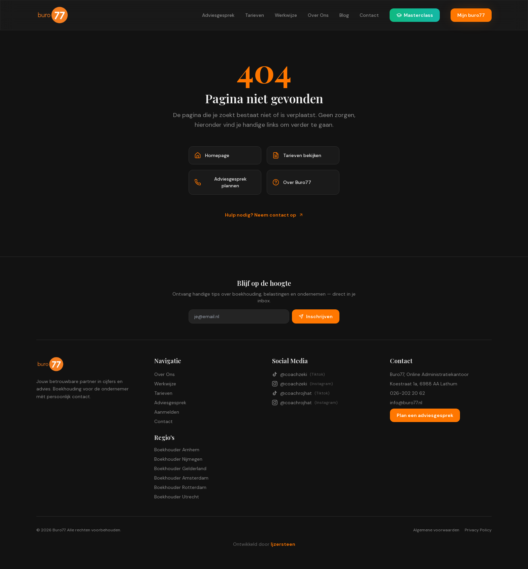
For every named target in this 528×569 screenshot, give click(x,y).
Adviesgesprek (218, 15)
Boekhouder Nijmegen (178, 459)
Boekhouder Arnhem (176, 450)
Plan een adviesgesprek (425, 415)
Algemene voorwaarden (436, 530)
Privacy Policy (478, 530)
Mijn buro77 (471, 15)
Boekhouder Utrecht (176, 497)
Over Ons (318, 15)
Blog (344, 15)
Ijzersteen (283, 544)
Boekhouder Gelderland (180, 468)
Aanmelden (166, 412)
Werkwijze (286, 15)
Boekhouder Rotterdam (180, 487)
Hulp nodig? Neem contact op (264, 215)
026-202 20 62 (407, 393)
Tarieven (254, 15)
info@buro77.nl (406, 403)
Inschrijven (316, 316)
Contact (369, 15)
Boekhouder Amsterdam (181, 478)
